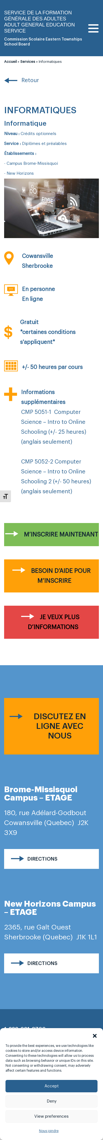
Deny (52, 1101)
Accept (51, 1086)
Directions (42, 858)
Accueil (10, 61)
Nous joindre (49, 1131)
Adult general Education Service (39, 28)
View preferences (51, 1116)
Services (27, 61)
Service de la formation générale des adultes (38, 15)
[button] (95, 1035)
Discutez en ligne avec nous (60, 726)
